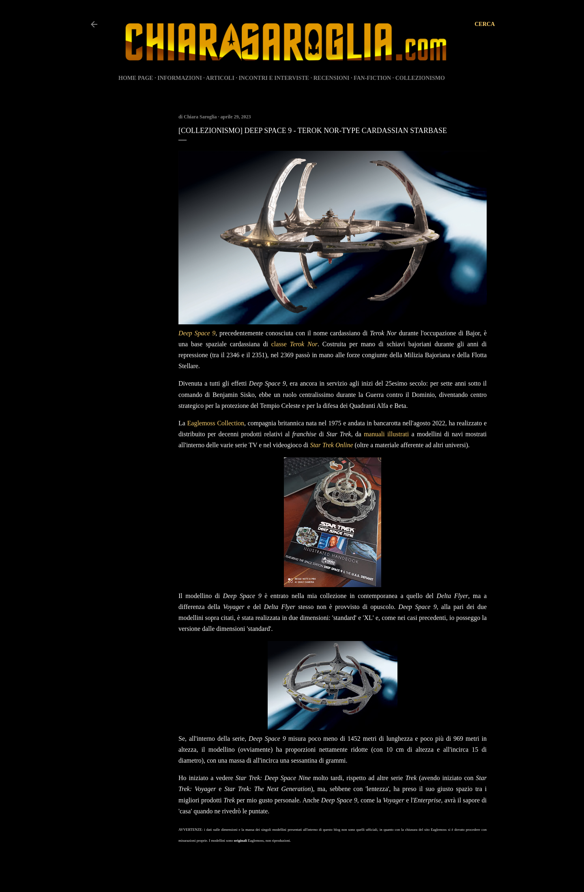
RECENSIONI (331, 78)
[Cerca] (484, 24)
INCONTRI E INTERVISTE (273, 78)
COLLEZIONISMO (420, 78)
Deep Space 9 (196, 333)
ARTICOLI (220, 78)
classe (294, 344)
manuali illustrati (386, 434)
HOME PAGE (135, 78)
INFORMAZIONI (179, 78)
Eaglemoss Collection (216, 423)
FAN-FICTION (372, 78)
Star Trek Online (331, 445)
